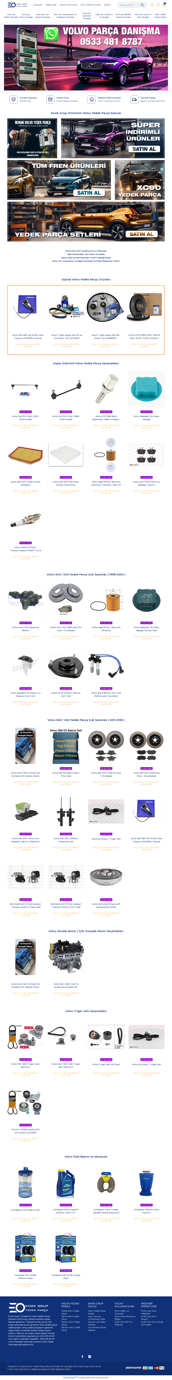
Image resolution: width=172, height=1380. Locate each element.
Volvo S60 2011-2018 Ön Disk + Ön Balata (106, 774)
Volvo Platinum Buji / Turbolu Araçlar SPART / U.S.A (25, 549)
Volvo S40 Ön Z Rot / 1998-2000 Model (66, 418)
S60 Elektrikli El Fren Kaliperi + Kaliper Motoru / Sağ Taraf (25, 905)
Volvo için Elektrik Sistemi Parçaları (123, 15)
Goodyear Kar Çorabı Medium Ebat (26, 1276)
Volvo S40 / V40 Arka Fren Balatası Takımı (146, 483)
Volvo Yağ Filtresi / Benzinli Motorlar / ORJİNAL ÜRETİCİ (106, 483)
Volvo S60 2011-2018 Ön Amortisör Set (66, 840)
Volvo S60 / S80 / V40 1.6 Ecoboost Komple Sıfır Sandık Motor (65, 986)
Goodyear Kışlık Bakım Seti (25, 1210)
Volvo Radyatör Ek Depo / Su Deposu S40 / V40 (26, 694)
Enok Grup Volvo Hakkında (149, 1312)
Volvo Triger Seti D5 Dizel (106, 1064)
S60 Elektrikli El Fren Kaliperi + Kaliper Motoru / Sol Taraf (66, 905)
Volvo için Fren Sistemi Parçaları (42, 15)
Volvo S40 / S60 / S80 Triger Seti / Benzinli (65, 1065)
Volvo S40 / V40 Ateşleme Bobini (25, 629)
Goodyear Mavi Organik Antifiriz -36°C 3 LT (65, 1211)
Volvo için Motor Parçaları (26, 15)
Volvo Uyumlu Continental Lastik (96, 1317)
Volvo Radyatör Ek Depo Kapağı (146, 418)
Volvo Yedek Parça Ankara (96, 1312)
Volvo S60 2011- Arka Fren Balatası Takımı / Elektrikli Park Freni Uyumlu (26, 840)
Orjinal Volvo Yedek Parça (70, 1312)
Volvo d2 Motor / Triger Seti (106, 839)
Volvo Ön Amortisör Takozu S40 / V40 (65, 694)
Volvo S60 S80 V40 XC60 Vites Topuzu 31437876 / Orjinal (28, 336)
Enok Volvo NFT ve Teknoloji (123, 1323)
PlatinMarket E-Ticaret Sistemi (78, 1377)
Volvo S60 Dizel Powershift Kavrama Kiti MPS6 (106, 905)
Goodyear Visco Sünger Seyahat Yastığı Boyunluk (106, 1211)
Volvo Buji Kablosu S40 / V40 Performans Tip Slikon (106, 694)
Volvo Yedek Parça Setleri (160, 15)
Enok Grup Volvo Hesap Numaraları (152, 1323)
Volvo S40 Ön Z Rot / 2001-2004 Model (25, 418)
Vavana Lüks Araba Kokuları (96, 1323)
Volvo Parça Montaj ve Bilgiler (125, 1317)
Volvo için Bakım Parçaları (11, 15)
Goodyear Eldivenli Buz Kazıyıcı (146, 1211)
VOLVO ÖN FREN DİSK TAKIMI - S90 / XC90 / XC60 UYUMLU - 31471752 (144, 337)
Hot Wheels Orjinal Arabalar (97, 1328)
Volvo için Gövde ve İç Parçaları (104, 15)
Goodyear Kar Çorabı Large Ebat (66, 1276)
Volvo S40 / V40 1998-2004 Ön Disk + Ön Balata (65, 629)
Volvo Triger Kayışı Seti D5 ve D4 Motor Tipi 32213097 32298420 (66, 337)
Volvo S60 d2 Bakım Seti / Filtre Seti (65, 774)
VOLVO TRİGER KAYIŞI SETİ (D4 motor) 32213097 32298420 (25, 1131)
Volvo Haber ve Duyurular (122, 1312)
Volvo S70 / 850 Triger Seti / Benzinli (25, 1065)
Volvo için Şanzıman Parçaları (87, 16)
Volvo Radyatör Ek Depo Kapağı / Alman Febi (146, 629)
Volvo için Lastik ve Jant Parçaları (143, 15)
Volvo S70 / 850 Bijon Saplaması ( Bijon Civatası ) (106, 418)
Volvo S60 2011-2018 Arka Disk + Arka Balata (146, 774)
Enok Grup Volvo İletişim (149, 1317)
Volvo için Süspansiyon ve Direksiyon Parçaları (65, 15)
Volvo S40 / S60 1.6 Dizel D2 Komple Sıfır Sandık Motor (25, 774)
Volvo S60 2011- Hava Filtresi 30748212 (25, 483)
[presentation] (9, 58)
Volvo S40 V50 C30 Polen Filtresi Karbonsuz (66, 483)
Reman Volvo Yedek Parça (70, 1328)
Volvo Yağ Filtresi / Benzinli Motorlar (106, 629)
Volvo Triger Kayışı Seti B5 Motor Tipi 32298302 (105, 336)
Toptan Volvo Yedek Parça (70, 1323)
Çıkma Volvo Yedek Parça (70, 1317)
